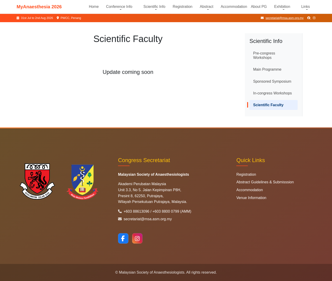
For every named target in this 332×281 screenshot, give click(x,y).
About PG (259, 7)
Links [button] (305, 7)
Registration (182, 7)
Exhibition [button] (282, 7)
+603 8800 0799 (166, 211)
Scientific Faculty (268, 105)
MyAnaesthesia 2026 (39, 6)
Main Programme (267, 69)
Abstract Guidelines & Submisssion (265, 182)
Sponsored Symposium (272, 81)
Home (94, 7)
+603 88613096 (134, 211)
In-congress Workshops (272, 93)
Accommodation (234, 7)
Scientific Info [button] (154, 7)
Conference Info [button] (119, 7)
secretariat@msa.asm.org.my (282, 18)
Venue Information (251, 198)
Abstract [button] (206, 7)
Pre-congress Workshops (264, 55)
